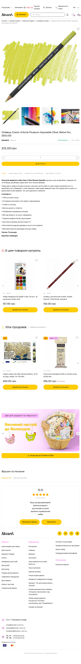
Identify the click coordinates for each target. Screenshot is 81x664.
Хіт (5, 338)
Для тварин (6, 580)
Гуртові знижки (37, 8)
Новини (32, 550)
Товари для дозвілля (10, 573)
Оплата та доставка (64, 542)
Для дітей (5, 565)
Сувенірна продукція (10, 577)
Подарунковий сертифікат (66, 553)
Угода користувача (36, 575)
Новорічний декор (9, 588)
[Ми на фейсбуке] (59, 533)
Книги (4, 558)
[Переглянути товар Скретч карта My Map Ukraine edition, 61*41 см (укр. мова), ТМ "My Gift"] (20, 352)
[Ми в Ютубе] (71, 533)
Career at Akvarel (36, 607)
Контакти (32, 558)
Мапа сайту (60, 549)
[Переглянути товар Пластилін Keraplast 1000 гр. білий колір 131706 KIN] (60, 352)
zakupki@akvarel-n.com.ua (15, 628)
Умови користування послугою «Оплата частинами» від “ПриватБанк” (41, 601)
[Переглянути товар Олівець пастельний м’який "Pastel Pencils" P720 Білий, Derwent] (60, 275)
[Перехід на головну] (7, 14)
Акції (28, 7)
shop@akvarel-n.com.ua (14, 625)
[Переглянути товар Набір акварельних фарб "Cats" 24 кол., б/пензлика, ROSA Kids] (20, 275)
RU (74, 7)
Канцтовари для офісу (11, 546)
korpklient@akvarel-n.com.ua (16, 631)
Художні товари (8, 554)
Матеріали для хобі (9, 561)
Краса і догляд (8, 584)
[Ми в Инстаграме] (65, 533)
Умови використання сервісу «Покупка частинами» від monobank (40, 592)
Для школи (6, 550)
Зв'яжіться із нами (62, 8)
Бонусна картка (62, 564)
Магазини (19, 7)
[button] (3, 116)
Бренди (32, 554)
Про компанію (34, 568)
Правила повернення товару (40, 579)
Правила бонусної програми (67, 545)
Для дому (5, 569)
